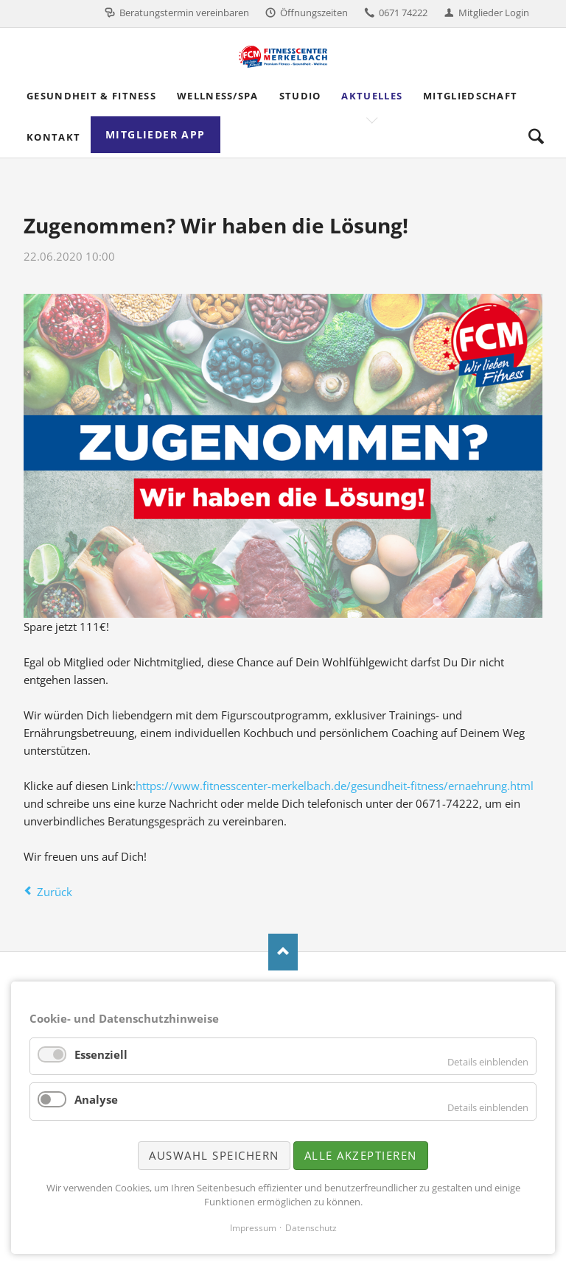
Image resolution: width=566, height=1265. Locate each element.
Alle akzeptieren (360, 1155)
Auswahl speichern (214, 1155)
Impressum (253, 1228)
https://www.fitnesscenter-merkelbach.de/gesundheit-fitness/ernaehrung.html (335, 785)
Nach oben (283, 952)
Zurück (54, 891)
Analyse (96, 1099)
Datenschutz (311, 1228)
